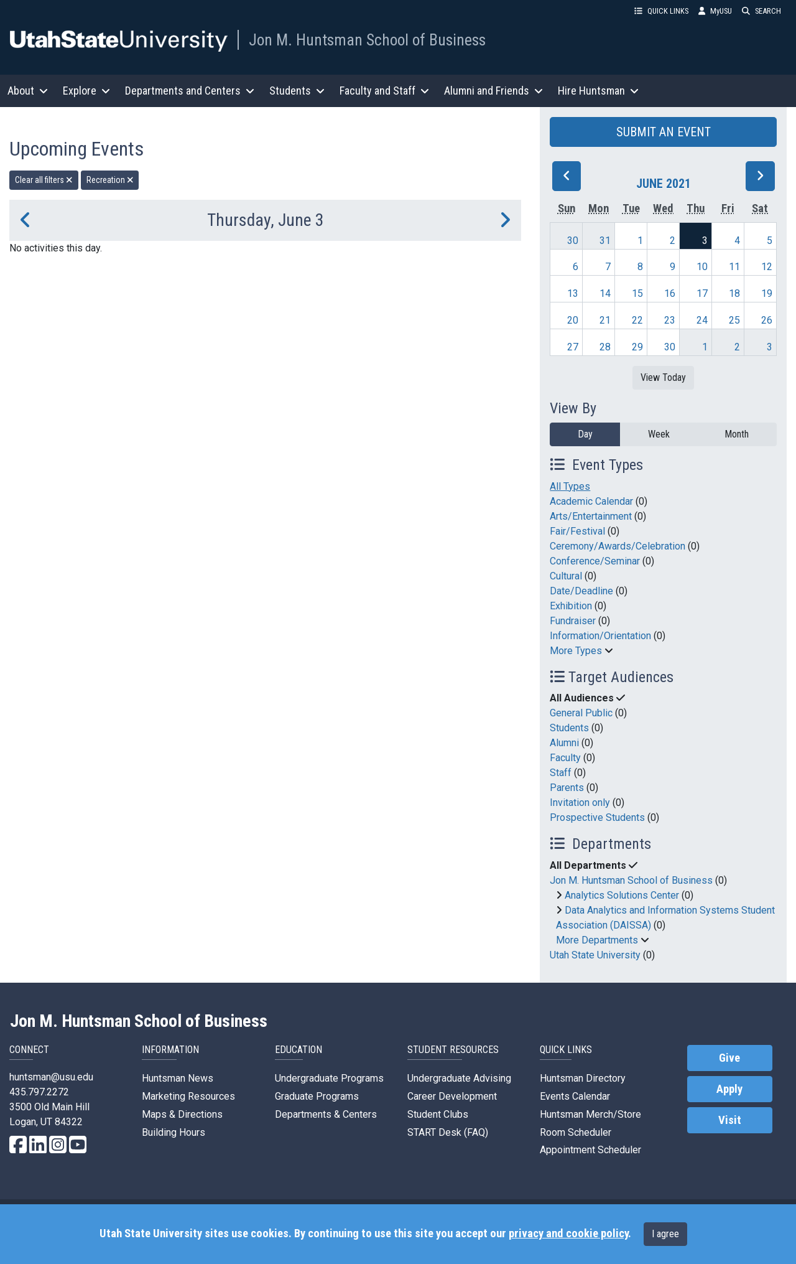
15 (637, 293)
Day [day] (585, 434)
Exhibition (571, 606)
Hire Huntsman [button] (598, 90)
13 (572, 293)
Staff (561, 773)
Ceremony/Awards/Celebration (617, 546)
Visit (729, 1120)
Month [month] (736, 434)
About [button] (27, 90)
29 (637, 347)
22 (637, 320)
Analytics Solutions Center (622, 895)
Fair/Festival (577, 531)
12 (766, 267)
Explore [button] (86, 90)
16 (669, 293)
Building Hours (173, 1132)
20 (572, 320)
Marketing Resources (188, 1096)
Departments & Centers (326, 1114)
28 (605, 347)
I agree (665, 1234)
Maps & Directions (182, 1114)
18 (734, 293)
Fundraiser (573, 621)
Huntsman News (177, 1078)
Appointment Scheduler (590, 1150)
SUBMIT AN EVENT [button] (663, 131)
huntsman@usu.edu (51, 1077)
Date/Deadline (581, 591)
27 (572, 347)
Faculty (565, 758)
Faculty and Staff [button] (384, 90)
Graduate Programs (317, 1096)
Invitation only (580, 802)
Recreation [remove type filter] (110, 180)
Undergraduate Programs (329, 1078)
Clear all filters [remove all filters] (44, 180)
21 (605, 320)
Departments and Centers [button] (189, 90)
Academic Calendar (591, 501)
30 (572, 240)
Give (729, 1058)
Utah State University (595, 955)
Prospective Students (597, 817)
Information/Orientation (600, 636)
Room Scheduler (575, 1132)
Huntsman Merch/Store (590, 1114)
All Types (570, 486)
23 (669, 320)
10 (702, 267)
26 (766, 320)
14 (605, 293)
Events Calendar (575, 1096)
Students (569, 728)
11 (734, 267)
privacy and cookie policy (568, 1233)
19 (766, 293)
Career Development (452, 1096)
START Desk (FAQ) (447, 1132)
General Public (581, 713)
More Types (576, 651)
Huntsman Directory (583, 1078)
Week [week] (659, 434)
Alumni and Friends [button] (493, 90)
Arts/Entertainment (591, 516)
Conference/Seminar (595, 561)
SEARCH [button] (761, 11)
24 (702, 320)
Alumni (564, 743)
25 (734, 320)
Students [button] (297, 90)
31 (605, 240)
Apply (729, 1089)
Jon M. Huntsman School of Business (367, 39)
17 (702, 293)
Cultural (566, 576)
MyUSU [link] (715, 11)
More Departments (597, 940)
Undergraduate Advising (459, 1078)
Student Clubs (437, 1114)
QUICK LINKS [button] (661, 11)
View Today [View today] (663, 377)
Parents (567, 788)
